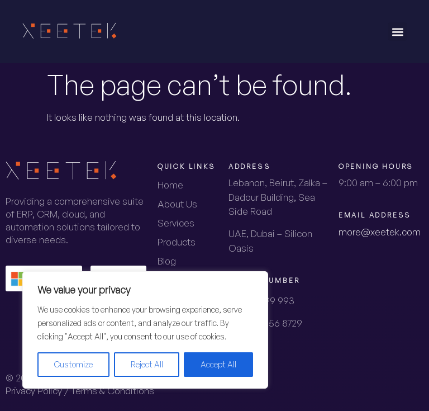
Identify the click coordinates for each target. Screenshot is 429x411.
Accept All (218, 364)
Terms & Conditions (112, 390)
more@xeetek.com (380, 232)
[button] (397, 31)
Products (177, 242)
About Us (177, 204)
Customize (73, 364)
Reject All (147, 364)
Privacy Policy (34, 390)
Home (170, 185)
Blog (167, 261)
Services (176, 223)
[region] (145, 330)
